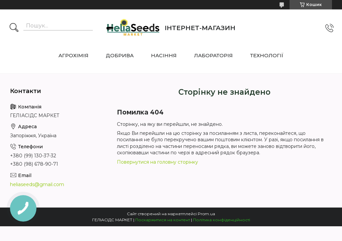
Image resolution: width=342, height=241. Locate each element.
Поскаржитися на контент (162, 219)
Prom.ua (206, 213)
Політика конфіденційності (221, 219)
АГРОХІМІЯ (73, 55)
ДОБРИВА (120, 55)
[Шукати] (14, 28)
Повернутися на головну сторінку (157, 162)
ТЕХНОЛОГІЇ (267, 55)
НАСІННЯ (164, 55)
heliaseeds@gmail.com (37, 184)
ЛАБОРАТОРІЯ (213, 55)
